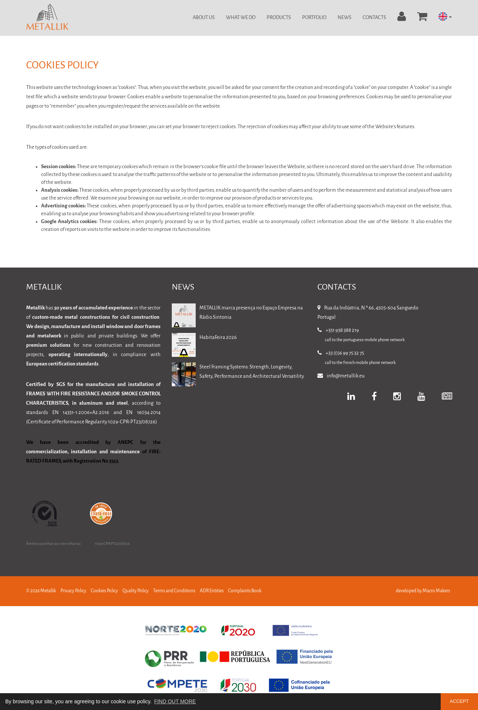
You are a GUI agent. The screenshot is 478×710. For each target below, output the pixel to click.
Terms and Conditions (174, 591)
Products (279, 18)
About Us (204, 18)
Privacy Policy (73, 591)
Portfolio (314, 18)
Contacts (374, 18)
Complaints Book (244, 591)
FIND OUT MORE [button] (175, 701)
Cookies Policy (104, 591)
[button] (445, 17)
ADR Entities (212, 591)
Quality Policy (135, 591)
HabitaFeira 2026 (218, 337)
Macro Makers (436, 591)
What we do (240, 18)
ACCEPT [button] (459, 701)
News (344, 18)
